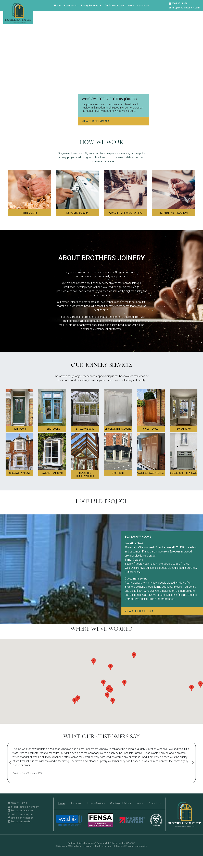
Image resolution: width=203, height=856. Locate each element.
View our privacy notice (136, 846)
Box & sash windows (19, 473)
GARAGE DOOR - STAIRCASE (183, 473)
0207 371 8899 (178, 3)
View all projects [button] (139, 611)
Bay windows (184, 429)
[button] (112, 701)
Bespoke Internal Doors (118, 429)
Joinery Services (90, 5)
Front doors (19, 429)
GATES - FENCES (150, 429)
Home (57, 5)
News (131, 5)
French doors (52, 429)
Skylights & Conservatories (85, 474)
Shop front (118, 473)
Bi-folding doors (85, 429)
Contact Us (143, 5)
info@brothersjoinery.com (184, 7)
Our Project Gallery (114, 5)
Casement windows (52, 473)
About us (70, 5)
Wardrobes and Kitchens (150, 473)
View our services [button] (95, 121)
